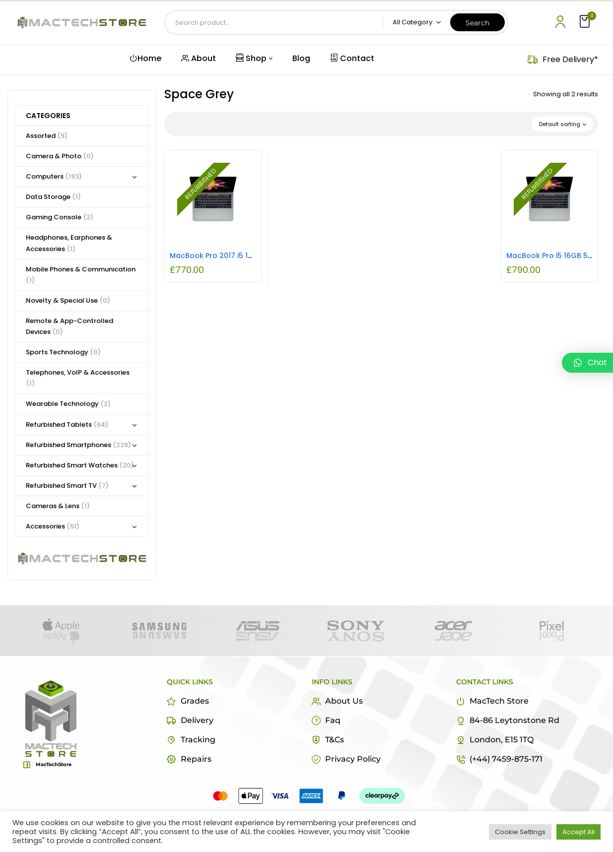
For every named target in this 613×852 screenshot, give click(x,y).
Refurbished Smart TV (67, 485)
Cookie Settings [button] (520, 832)
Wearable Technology (68, 403)
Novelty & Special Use (68, 300)
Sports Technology (63, 352)
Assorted (47, 135)
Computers (54, 176)
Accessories (52, 526)
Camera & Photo (60, 156)
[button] (585, 22)
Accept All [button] (578, 832)
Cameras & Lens (58, 506)
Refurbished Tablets (67, 424)
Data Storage (53, 196)
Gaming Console (59, 217)
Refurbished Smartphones (78, 445)
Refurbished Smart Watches (80, 465)
